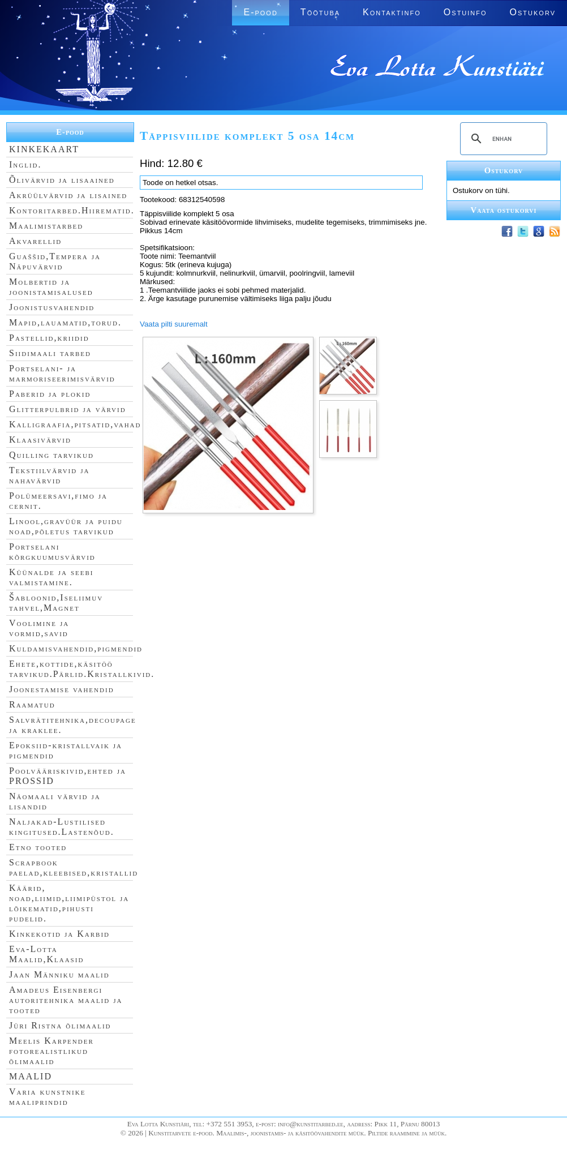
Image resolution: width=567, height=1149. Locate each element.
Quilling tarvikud (51, 455)
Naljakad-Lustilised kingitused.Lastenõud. (61, 827)
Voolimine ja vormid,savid (39, 628)
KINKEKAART (44, 149)
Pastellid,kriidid (49, 337)
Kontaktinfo (392, 12)
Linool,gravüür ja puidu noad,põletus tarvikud (66, 526)
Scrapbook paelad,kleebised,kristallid (73, 867)
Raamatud (32, 704)
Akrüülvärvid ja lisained (68, 195)
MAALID (30, 1076)
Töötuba (320, 12)
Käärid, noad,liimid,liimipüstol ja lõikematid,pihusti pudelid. (69, 903)
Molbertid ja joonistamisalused (51, 287)
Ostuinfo (465, 12)
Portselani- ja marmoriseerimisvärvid (62, 373)
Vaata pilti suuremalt (174, 324)
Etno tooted (38, 847)
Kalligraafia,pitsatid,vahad (75, 424)
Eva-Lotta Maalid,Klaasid (46, 954)
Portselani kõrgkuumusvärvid (52, 551)
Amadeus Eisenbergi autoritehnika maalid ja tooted (65, 1000)
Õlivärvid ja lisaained (62, 180)
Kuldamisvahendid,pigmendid (76, 648)
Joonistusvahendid (51, 307)
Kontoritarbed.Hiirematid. (72, 210)
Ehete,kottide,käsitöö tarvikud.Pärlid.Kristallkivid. (81, 669)
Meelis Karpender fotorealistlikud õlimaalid (51, 1051)
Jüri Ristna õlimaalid (60, 1025)
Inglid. (25, 164)
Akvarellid (35, 241)
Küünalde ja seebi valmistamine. (51, 577)
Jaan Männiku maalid (59, 974)
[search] (502, 138)
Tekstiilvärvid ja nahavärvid (49, 475)
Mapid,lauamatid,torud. (65, 322)
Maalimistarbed (46, 225)
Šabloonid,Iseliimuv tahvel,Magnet (56, 602)
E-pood (260, 12)
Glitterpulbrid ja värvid (67, 409)
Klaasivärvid (40, 439)
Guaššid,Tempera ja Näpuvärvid (55, 261)
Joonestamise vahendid (61, 689)
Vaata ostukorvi (504, 210)
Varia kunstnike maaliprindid (47, 1097)
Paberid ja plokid (50, 393)
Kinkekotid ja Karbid (59, 933)
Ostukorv (533, 12)
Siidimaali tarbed (50, 353)
